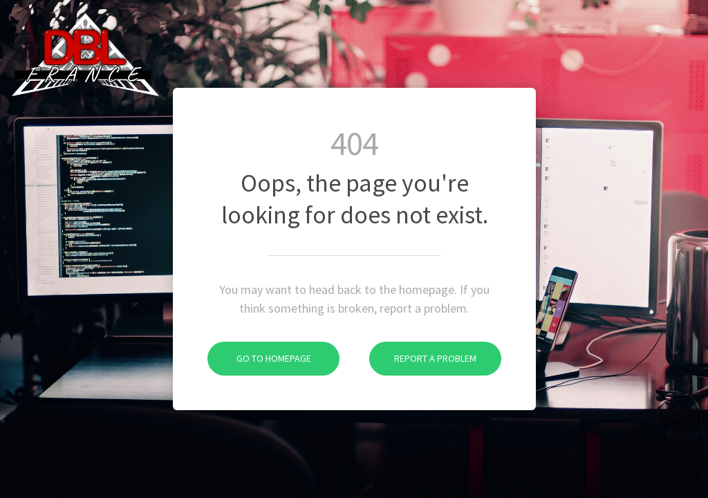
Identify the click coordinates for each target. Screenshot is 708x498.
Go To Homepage (259, 358)
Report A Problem (422, 358)
